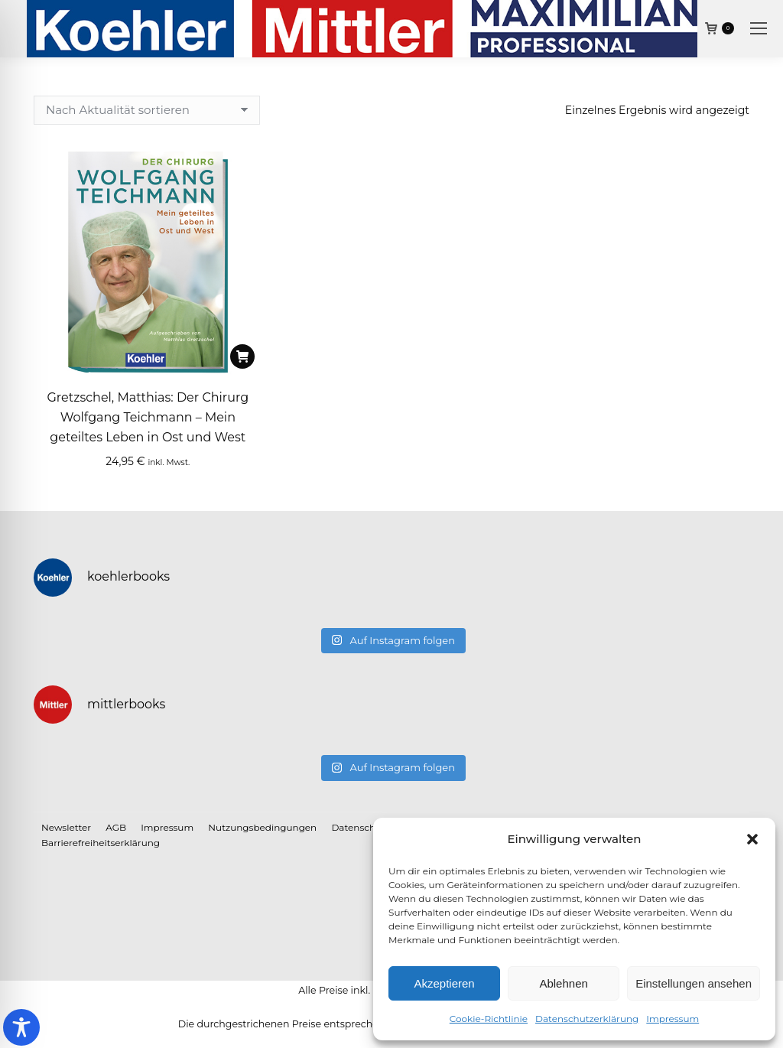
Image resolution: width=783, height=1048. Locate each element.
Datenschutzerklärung (586, 1018)
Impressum (672, 1018)
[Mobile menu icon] (758, 28)
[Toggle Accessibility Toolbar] (21, 1027)
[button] (752, 839)
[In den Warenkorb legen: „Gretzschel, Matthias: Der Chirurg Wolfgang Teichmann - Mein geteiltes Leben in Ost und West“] (242, 356)
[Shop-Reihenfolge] (147, 110)
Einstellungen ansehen (693, 983)
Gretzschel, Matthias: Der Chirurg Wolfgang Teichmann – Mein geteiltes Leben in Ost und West (148, 417)
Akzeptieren (444, 983)
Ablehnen (563, 983)
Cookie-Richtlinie (489, 1018)
